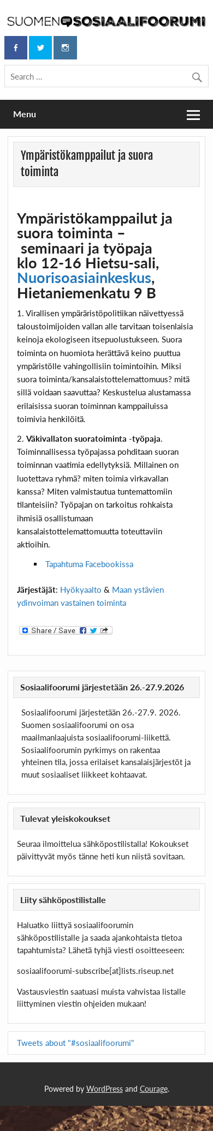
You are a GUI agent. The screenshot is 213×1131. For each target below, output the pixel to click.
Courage (154, 1088)
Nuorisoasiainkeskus (84, 277)
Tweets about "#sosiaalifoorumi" (75, 1043)
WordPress (104, 1088)
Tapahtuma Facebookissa (89, 564)
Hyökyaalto (82, 589)
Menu (24, 114)
